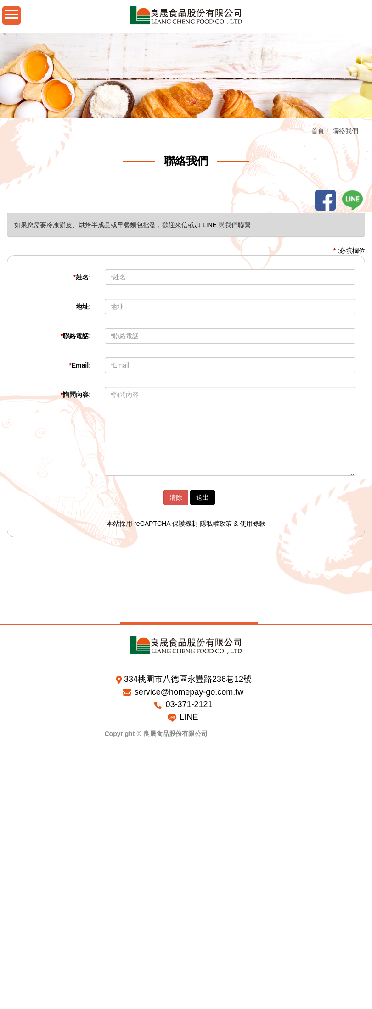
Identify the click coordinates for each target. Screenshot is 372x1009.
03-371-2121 (188, 704)
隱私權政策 (216, 523)
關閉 (6, 775)
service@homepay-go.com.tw (189, 692)
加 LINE (206, 225)
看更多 (12, 857)
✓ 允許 (9, 793)
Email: (80, 365)
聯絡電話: (76, 336)
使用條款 (253, 523)
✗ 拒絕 (9, 802)
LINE (189, 717)
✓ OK (148, 1004)
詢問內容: (76, 394)
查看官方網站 (46, 857)
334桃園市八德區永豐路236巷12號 (188, 679)
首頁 (318, 130)
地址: (84, 306)
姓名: (82, 277)
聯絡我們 (346, 130)
